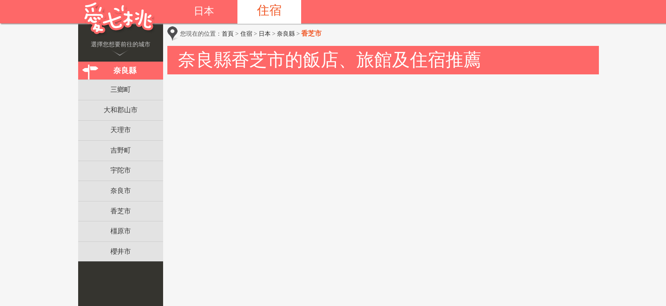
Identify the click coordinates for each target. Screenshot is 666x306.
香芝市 (120, 211)
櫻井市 (120, 251)
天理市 (120, 129)
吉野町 (120, 150)
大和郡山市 (121, 109)
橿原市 (120, 231)
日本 (204, 11)
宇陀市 (120, 170)
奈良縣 (124, 70)
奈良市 (120, 190)
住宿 (269, 10)
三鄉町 (120, 89)
